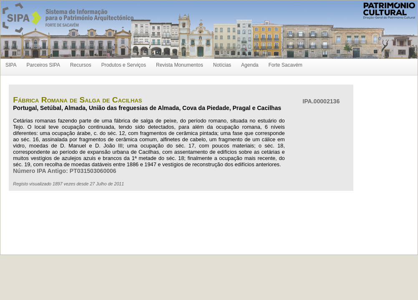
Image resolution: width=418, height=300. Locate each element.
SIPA (10, 65)
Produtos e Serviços (123, 65)
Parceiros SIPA (43, 65)
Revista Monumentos (179, 65)
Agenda (249, 65)
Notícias (222, 65)
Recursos (80, 65)
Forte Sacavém (285, 65)
